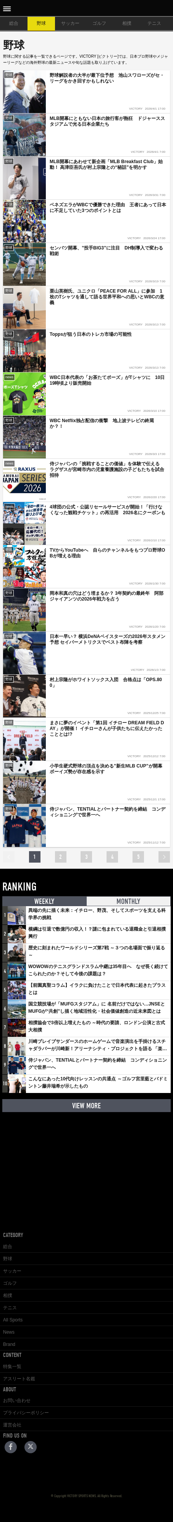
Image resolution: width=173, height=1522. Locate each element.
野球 (41, 23)
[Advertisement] (86, 1166)
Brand (9, 1344)
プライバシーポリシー (26, 1412)
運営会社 (12, 1425)
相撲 (126, 23)
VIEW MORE (86, 1105)
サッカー (70, 23)
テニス (154, 23)
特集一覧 (12, 1366)
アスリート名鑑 (19, 1378)
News (9, 1332)
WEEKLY (44, 901)
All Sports (13, 1320)
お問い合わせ (17, 1400)
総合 (13, 23)
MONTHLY (128, 901)
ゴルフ (99, 23)
